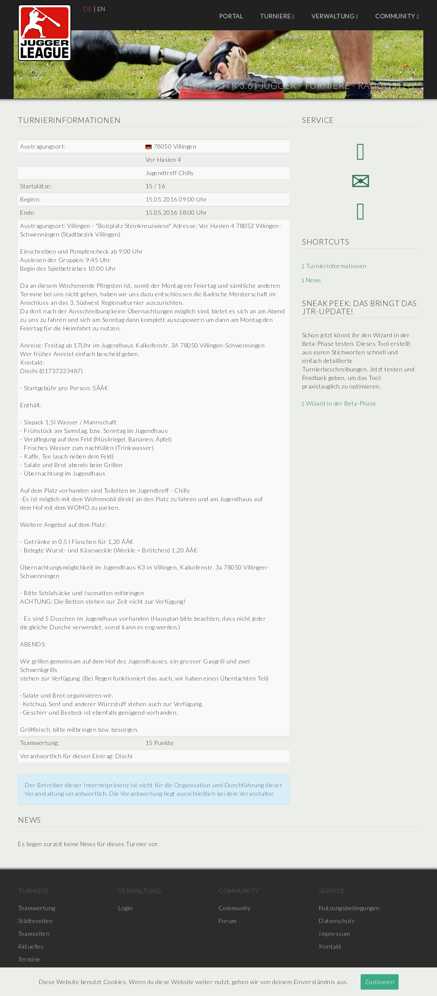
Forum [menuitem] (227, 920)
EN (101, 8)
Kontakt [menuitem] (330, 946)
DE (87, 8)
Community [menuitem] (397, 16)
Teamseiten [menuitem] (34, 933)
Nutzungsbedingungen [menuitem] (349, 907)
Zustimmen (379, 981)
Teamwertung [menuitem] (36, 907)
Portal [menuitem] (231, 16)
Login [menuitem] (125, 907)
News (311, 279)
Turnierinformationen (334, 265)
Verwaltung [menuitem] (335, 16)
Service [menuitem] (331, 890)
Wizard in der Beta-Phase (339, 403)
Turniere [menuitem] (277, 16)
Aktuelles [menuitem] (31, 946)
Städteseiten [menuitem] (35, 920)
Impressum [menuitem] (334, 933)
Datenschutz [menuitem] (337, 920)
